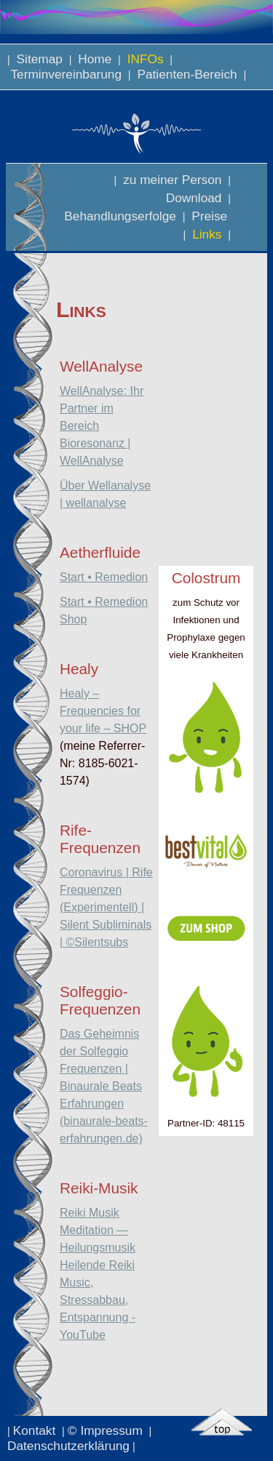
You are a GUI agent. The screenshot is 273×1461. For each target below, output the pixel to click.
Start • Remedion (104, 577)
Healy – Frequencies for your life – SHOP (103, 710)
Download (193, 198)
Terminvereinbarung (66, 74)
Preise (209, 216)
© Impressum (107, 1430)
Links (207, 234)
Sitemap (39, 59)
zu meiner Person (172, 179)
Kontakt (36, 1430)
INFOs (145, 59)
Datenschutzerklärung (68, 1445)
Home (94, 59)
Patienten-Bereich (187, 74)
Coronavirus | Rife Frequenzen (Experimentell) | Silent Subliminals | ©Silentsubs (106, 907)
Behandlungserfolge (120, 216)
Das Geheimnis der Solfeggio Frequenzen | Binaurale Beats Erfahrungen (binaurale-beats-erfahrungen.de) (104, 1086)
